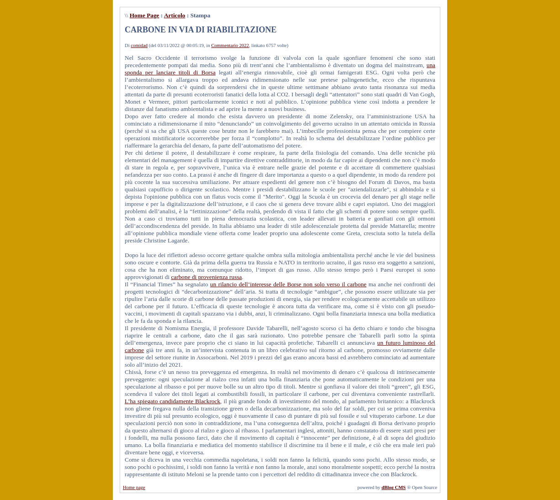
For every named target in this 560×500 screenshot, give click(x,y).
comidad (139, 45)
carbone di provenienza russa (206, 277)
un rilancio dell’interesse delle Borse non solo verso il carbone (288, 284)
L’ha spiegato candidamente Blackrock (172, 401)
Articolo (174, 15)
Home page (134, 487)
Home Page (144, 15)
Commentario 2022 (230, 45)
